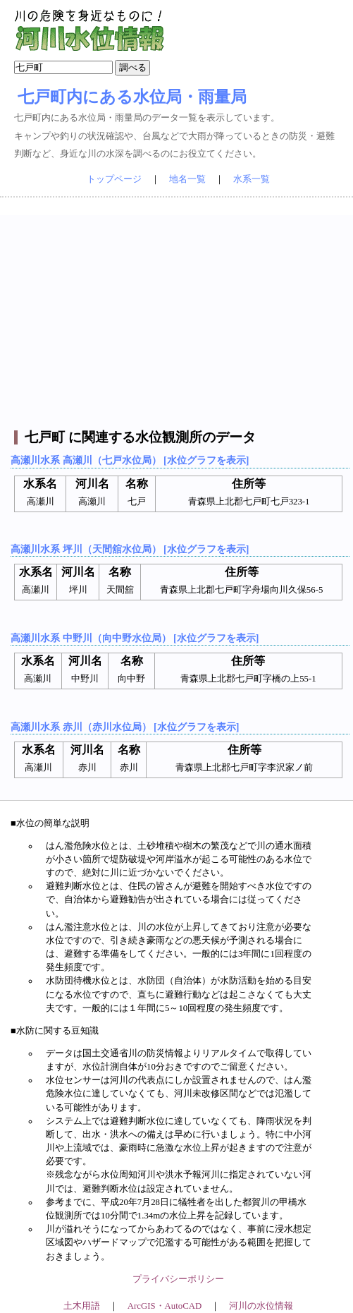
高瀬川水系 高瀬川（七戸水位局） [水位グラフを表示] (130, 460)
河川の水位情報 (261, 1306)
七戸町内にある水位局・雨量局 (132, 96)
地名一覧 (187, 179)
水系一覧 (251, 179)
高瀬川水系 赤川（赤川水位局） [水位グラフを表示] (125, 726)
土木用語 (81, 1306)
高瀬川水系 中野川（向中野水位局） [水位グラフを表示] (135, 637)
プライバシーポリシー (178, 1279)
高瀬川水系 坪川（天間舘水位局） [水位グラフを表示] (130, 549)
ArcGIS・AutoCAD (165, 1306)
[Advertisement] (178, 314)
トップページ (114, 179)
